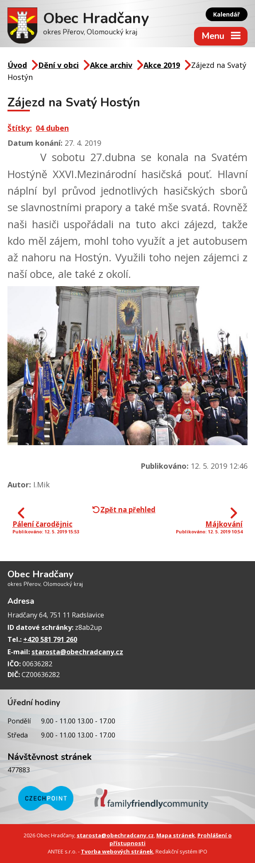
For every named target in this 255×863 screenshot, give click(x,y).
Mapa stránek (175, 835)
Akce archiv (111, 65)
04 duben (52, 128)
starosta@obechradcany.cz (77, 651)
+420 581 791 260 (50, 639)
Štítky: (19, 128)
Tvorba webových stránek (117, 851)
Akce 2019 (161, 65)
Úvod (17, 65)
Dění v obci (58, 65)
